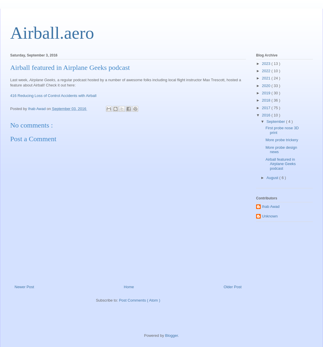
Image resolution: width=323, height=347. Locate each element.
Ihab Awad (270, 206)
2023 (266, 63)
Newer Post (24, 287)
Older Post (233, 287)
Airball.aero (52, 33)
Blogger (171, 335)
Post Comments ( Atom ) (139, 300)
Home (129, 287)
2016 (266, 115)
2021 (266, 78)
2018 (266, 100)
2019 (266, 93)
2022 (266, 71)
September (276, 121)
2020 (266, 86)
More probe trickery (281, 140)
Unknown (270, 216)
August (273, 178)
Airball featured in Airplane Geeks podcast (280, 164)
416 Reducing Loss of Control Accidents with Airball (53, 95)
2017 (266, 108)
